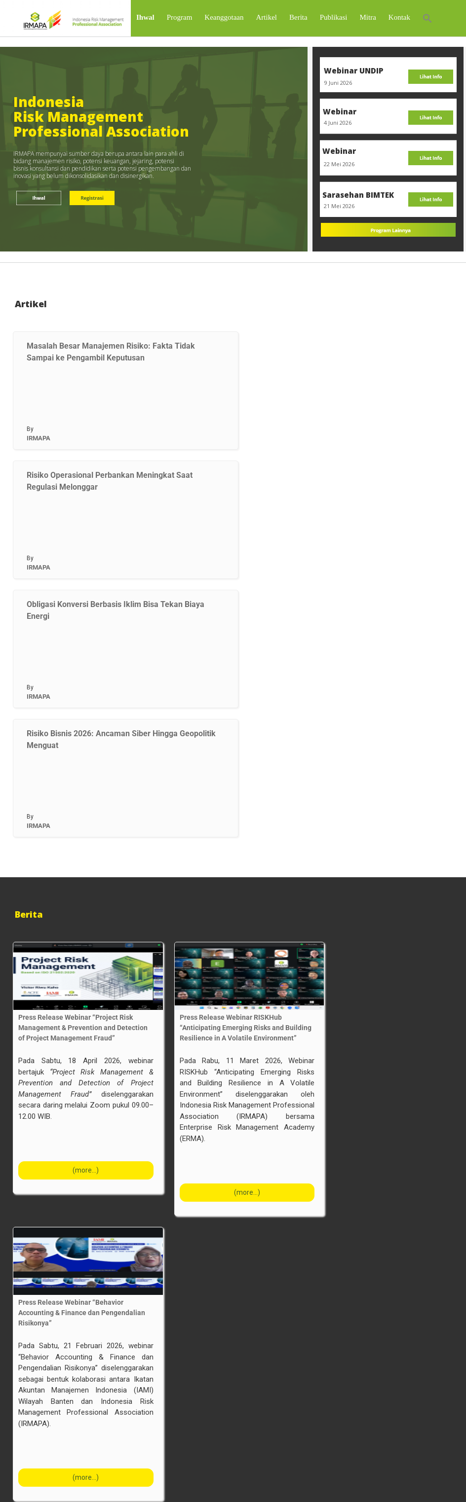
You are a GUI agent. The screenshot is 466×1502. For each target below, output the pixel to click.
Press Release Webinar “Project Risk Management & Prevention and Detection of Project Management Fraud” (83, 1053)
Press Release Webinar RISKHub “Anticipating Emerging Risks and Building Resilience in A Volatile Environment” (245, 1053)
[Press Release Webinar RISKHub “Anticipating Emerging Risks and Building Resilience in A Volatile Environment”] (249, 1002)
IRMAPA (38, 463)
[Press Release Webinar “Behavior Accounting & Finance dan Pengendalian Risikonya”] (88, 1287)
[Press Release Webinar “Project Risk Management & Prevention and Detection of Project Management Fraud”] (88, 1002)
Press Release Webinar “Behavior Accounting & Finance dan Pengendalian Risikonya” (81, 1338)
